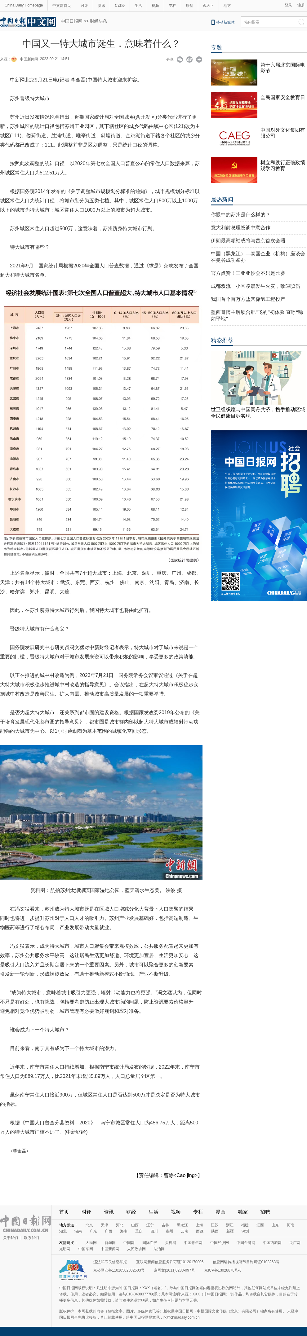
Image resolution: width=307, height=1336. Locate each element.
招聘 (265, 1212)
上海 (199, 1225)
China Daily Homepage (24, 5)
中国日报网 (71, 21)
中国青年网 (193, 1243)
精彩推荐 (222, 340)
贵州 (169, 1231)
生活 (138, 5)
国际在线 (149, 1243)
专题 (216, 47)
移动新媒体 (225, 22)
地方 (227, 5)
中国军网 (85, 1249)
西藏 (199, 1231)
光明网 (64, 1249)
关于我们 (10, 1238)
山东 (275, 1225)
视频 (155, 5)
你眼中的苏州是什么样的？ (240, 214)
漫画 (220, 1212)
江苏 (214, 1225)
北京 (89, 1225)
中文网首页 (61, 5)
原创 (189, 5)
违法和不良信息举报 (110, 1262)
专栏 (172, 5)
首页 (64, 1212)
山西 (135, 1225)
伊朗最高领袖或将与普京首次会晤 (248, 240)
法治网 (159, 1249)
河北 (119, 1225)
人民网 (91, 1243)
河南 (290, 1225)
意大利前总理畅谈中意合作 (240, 227)
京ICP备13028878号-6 (223, 1270)
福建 (245, 1225)
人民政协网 (136, 1249)
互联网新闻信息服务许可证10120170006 (169, 1262)
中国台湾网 (246, 1243)
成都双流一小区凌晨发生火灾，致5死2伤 (255, 286)
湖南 (78, 1231)
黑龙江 (182, 1225)
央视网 (170, 1243)
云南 (184, 1231)
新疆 (230, 1231)
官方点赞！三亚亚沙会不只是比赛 (248, 273)
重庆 (139, 1231)
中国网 (129, 1243)
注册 (301, 5)
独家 (243, 1212)
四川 (154, 1231)
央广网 (294, 1243)
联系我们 (31, 1238)
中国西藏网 (272, 1243)
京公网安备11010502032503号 (119, 1270)
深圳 (245, 1231)
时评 (84, 5)
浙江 (230, 1225)
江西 (260, 1225)
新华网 (110, 1243)
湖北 (63, 1231)
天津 (104, 1225)
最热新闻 (222, 199)
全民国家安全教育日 (282, 97)
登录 (288, 5)
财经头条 (98, 21)
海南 (123, 1231)
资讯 (101, 5)
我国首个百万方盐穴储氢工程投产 (248, 299)
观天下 (208, 5)
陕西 (215, 1231)
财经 (131, 1212)
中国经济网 (219, 1243)
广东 (93, 1231)
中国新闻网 (29, 59)
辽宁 (150, 1225)
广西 (108, 1231)
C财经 (120, 5)
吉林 (165, 1225)
